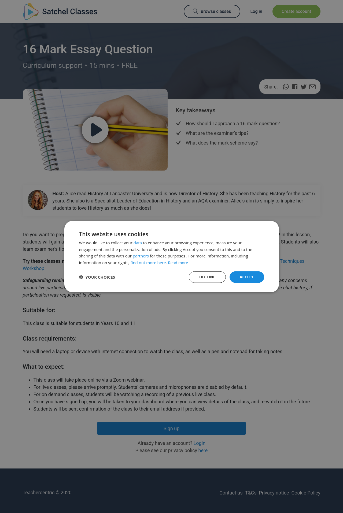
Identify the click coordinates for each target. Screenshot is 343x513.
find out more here (148, 262)
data (138, 242)
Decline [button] (206, 276)
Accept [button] (246, 276)
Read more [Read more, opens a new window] (178, 262)
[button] (97, 277)
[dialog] (171, 256)
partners (141, 255)
